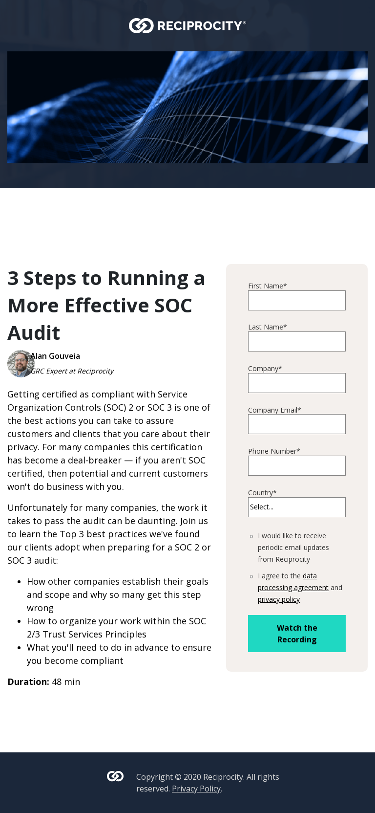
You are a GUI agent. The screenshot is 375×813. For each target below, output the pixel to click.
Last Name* (267, 327)
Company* (265, 369)
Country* (262, 493)
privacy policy (279, 599)
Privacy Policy (196, 788)
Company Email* (274, 410)
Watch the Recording (297, 633)
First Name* (267, 286)
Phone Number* (274, 451)
